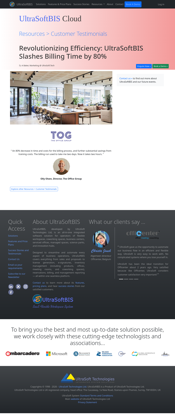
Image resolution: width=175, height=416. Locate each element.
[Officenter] (121, 279)
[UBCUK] (131, 279)
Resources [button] (97, 4)
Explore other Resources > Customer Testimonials (34, 189)
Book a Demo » (160, 66)
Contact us (39, 282)
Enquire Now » (144, 66)
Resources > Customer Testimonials (63, 33)
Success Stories (81, 4)
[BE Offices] (126, 279)
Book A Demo (133, 4)
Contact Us (13, 259)
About (110, 4)
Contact (120, 4)
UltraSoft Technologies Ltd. (73, 386)
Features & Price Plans (59, 4)
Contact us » (126, 78)
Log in (161, 4)
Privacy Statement (87, 402)
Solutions (41, 4)
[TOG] (136, 279)
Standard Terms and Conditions (96, 395)
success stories (66, 286)
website (75, 398)
